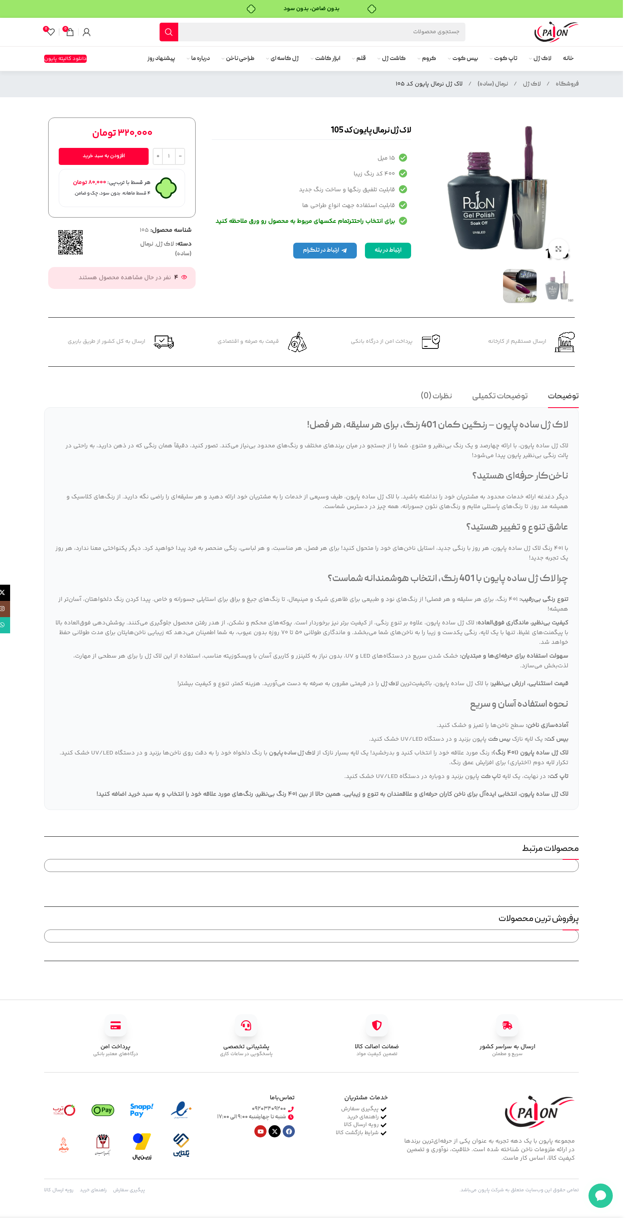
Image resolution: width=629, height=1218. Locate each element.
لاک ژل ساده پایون (292, 753)
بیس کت (499, 739)
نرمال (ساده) (493, 84)
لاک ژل (532, 84)
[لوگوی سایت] (556, 32)
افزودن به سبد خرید (104, 156)
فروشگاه (567, 84)
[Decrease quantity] (180, 156)
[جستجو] (312, 32)
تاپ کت (491, 776)
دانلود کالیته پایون (65, 59)
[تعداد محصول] (169, 156)
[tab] (563, 398)
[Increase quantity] (158, 156)
